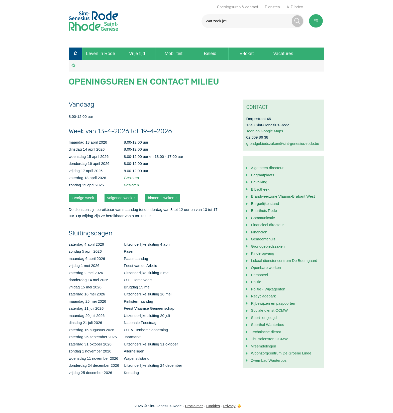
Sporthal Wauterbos (267, 324)
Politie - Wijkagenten (268, 289)
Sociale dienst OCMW (269, 310)
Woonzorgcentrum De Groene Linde (281, 353)
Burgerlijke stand (265, 203)
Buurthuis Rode (264, 210)
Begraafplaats (262, 175)
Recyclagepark (263, 296)
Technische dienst (266, 332)
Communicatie (263, 218)
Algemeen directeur (267, 168)
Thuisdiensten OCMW (269, 339)
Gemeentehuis (263, 239)
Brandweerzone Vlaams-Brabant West (283, 196)
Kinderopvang (262, 253)
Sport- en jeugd (264, 317)
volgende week (119, 198)
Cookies (213, 406)
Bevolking (259, 182)
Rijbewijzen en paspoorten (273, 303)
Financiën (259, 232)
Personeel (259, 275)
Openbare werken (266, 267)
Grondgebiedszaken (267, 246)
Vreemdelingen (263, 346)
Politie (256, 282)
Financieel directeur (267, 225)
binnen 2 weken (161, 198)
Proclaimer (194, 406)
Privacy (229, 406)
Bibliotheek (260, 189)
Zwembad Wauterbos (268, 360)
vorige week (84, 198)
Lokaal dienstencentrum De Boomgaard (284, 260)
